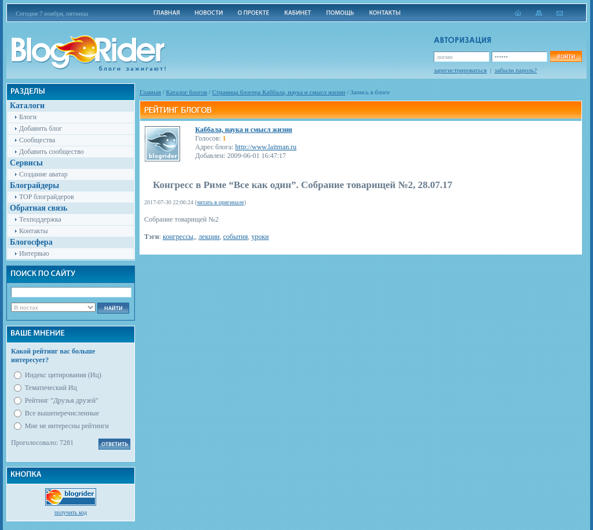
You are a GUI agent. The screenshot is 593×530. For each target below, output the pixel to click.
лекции (209, 237)
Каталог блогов (186, 92)
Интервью (34, 253)
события (235, 237)
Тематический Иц (51, 388)
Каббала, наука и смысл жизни (243, 130)
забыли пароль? (516, 70)
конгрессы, (179, 237)
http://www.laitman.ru (265, 147)
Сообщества (37, 140)
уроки (260, 237)
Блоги (27, 117)
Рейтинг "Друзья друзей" (61, 400)
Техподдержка (40, 219)
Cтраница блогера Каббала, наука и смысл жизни (278, 92)
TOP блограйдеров (46, 197)
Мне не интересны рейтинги (67, 426)
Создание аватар (43, 174)
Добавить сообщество (51, 152)
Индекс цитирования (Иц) (63, 375)
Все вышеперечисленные (62, 413)
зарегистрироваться (460, 70)
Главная (150, 92)
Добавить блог (40, 128)
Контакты (33, 231)
